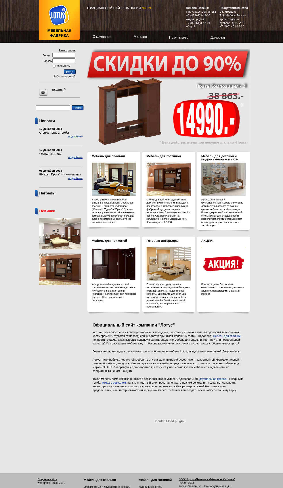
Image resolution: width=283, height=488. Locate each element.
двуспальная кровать (213, 378)
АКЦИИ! (207, 240)
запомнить (63, 65)
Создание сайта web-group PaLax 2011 (51, 481)
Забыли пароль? (64, 76)
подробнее (75, 136)
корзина (57, 89)
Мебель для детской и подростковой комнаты (220, 157)
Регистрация (67, 50)
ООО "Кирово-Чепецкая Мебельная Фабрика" (207, 479)
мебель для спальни (226, 336)
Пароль (47, 61)
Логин (46, 55)
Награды (47, 193)
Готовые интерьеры (163, 240)
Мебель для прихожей (109, 240)
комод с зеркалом (114, 382)
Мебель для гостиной (164, 156)
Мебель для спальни (108, 156)
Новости (47, 121)
